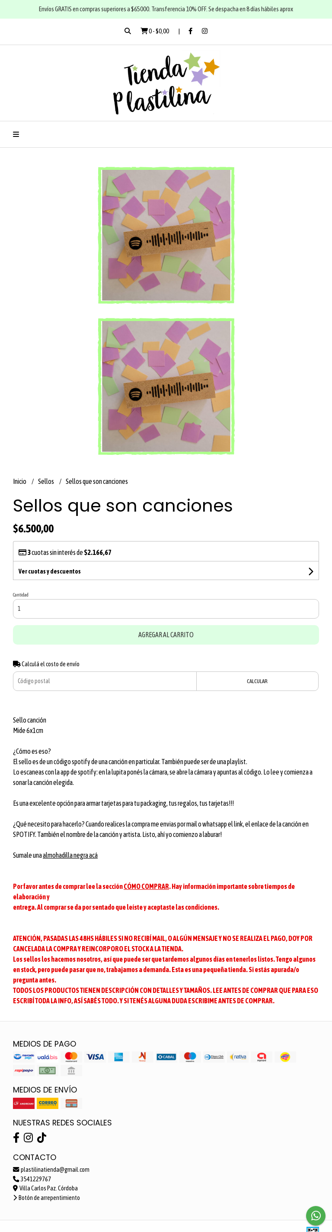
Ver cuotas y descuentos (50, 571)
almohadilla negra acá (70, 855)
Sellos (46, 481)
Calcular (257, 681)
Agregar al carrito (166, 635)
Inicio (20, 481)
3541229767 (32, 1179)
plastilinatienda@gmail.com (51, 1169)
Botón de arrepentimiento (46, 1197)
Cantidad (21, 594)
